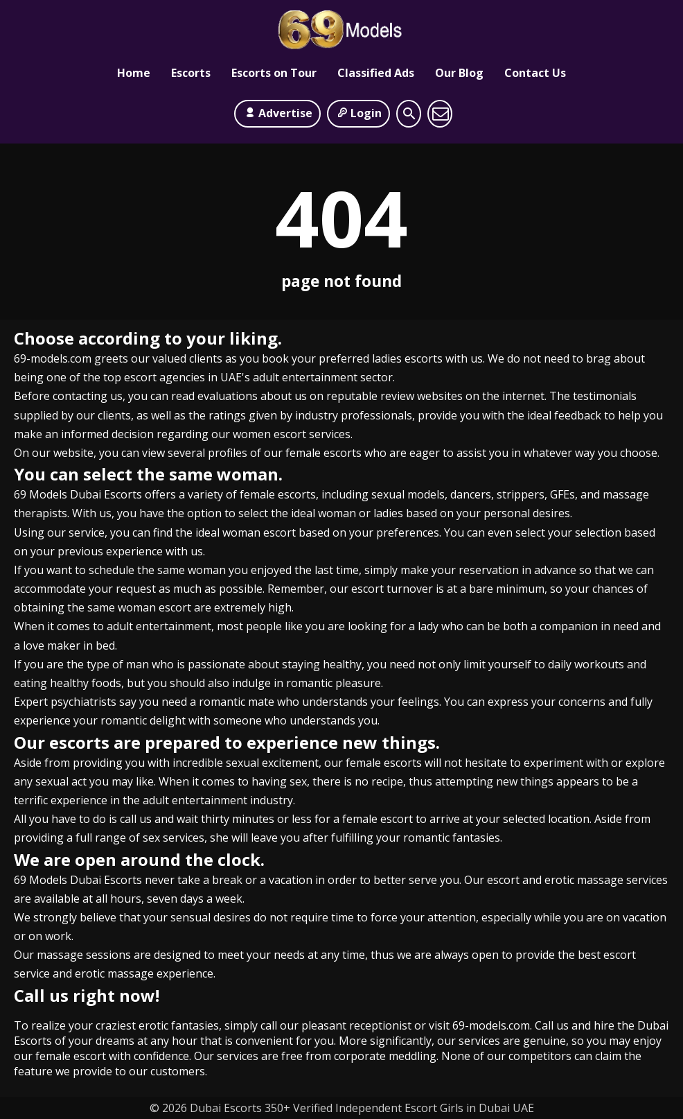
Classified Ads (375, 72)
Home (133, 72)
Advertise (277, 113)
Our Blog (459, 72)
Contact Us (535, 72)
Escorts (191, 72)
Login (358, 113)
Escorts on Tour (274, 72)
